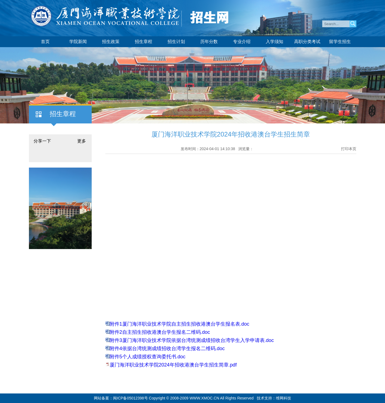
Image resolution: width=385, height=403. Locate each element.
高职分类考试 (307, 41)
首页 (45, 41)
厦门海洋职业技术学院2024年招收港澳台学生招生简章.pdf (173, 365)
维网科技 (283, 398)
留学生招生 (340, 41)
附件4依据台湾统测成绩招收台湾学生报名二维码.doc (167, 348)
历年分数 (209, 41)
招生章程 (143, 41)
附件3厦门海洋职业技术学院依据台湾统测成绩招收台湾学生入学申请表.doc (192, 340)
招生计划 (176, 41)
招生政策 (111, 41)
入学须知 (274, 41)
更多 (81, 141)
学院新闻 (78, 41)
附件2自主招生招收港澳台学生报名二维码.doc (160, 332)
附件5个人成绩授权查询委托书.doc (148, 356)
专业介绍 (241, 41)
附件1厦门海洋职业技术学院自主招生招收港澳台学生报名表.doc (179, 324)
